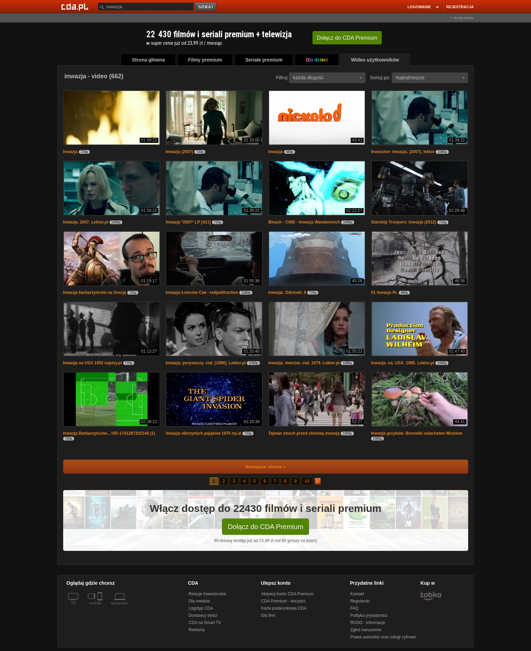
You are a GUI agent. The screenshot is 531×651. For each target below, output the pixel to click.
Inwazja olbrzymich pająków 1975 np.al (203, 433)
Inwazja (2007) (179, 151)
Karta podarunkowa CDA (284, 608)
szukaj (206, 7)
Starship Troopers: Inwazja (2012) (403, 222)
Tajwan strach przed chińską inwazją (304, 433)
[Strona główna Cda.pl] (75, 6)
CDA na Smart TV (204, 622)
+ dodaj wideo (462, 18)
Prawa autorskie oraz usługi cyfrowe (383, 637)
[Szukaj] (146, 6)
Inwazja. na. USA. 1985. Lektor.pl (402, 363)
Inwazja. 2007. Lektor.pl (86, 222)
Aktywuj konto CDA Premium (287, 594)
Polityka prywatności (369, 615)
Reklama (196, 629)
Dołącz (347, 38)
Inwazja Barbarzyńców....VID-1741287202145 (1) (109, 433)
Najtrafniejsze (430, 77)
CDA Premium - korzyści (283, 601)
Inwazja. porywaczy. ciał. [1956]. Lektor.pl (206, 363)
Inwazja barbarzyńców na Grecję (94, 292)
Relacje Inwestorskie (207, 594)
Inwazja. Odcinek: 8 (287, 292)
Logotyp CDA (200, 608)
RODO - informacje (367, 622)
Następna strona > (261, 466)
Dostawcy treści (202, 615)
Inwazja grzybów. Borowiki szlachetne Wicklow (417, 433)
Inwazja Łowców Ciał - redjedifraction (202, 292)
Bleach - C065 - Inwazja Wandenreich (304, 222)
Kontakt (357, 594)
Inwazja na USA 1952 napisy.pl (92, 363)
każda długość (327, 77)
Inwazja (70, 151)
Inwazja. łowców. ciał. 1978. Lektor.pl (304, 363)
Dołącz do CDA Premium (265, 526)
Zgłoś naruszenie (365, 629)
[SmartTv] (100, 607)
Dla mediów (199, 601)
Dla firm (268, 615)
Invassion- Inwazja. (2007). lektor (403, 151)
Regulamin (360, 601)
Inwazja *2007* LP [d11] (188, 222)
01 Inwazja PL (384, 292)
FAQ (354, 608)
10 (307, 481)
